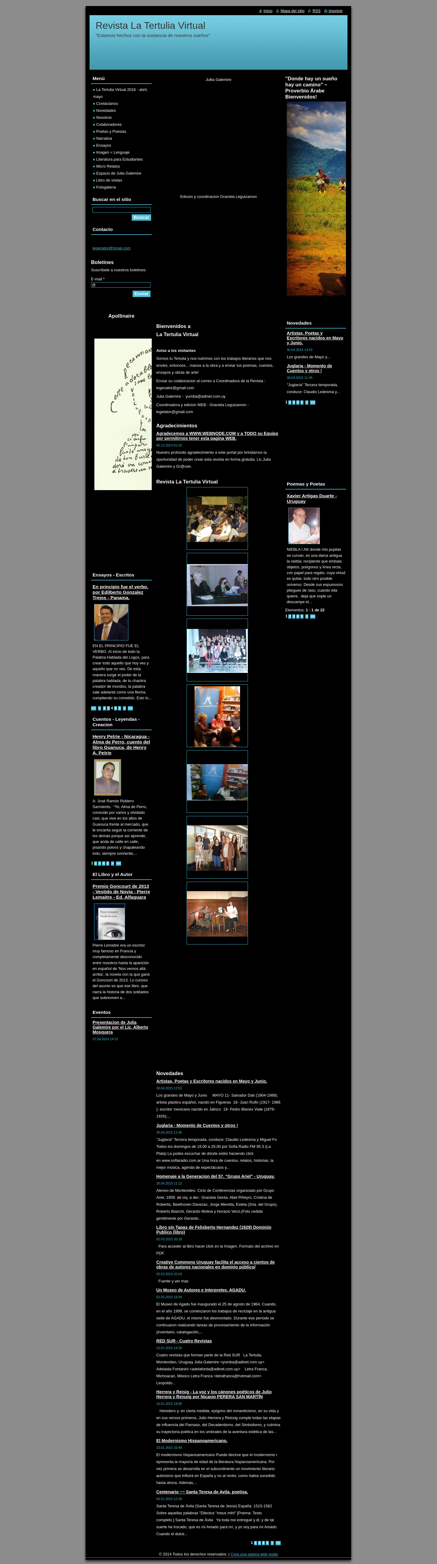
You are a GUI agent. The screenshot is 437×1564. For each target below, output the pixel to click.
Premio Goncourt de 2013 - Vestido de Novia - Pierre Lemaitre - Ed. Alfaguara (121, 892)
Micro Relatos (108, 166)
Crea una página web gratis (254, 1554)
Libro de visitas (109, 180)
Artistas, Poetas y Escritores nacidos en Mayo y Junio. (211, 1081)
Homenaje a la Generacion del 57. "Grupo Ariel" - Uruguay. (215, 1176)
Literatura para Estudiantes (119, 159)
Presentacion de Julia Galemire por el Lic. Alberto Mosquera (120, 1027)
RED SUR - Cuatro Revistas (184, 1340)
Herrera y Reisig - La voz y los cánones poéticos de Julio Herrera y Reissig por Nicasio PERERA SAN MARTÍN (214, 1394)
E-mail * (98, 279)
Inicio (268, 10)
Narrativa (104, 138)
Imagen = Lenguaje (113, 152)
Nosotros (104, 117)
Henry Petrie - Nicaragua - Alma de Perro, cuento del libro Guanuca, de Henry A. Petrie (121, 744)
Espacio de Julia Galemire (118, 173)
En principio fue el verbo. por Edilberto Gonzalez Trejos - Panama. (120, 592)
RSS (316, 10)
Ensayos (103, 145)
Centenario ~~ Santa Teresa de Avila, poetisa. (202, 1491)
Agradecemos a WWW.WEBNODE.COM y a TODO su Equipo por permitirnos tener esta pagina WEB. (217, 436)
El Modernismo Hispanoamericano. (192, 1440)
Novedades (106, 110)
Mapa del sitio (292, 10)
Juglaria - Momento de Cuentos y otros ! (197, 1125)
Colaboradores (109, 124)
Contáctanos (107, 103)
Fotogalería (106, 187)
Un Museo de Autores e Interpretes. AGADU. (201, 1290)
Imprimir (336, 10)
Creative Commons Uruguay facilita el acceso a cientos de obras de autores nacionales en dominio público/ (215, 1264)
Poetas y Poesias (111, 131)
